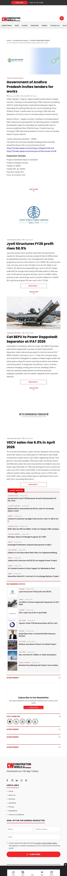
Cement (10, 516)
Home (9, 41)
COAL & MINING (12, 550)
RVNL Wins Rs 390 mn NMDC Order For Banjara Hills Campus (33, 529)
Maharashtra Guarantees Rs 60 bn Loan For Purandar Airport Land (31, 509)
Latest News (7, 25)
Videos (44, 25)
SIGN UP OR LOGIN (35, 2)
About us (12, 795)
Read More (33, 286)
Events (24, 25)
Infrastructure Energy (20, 41)
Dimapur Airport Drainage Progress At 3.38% (27, 537)
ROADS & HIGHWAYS (24, 662)
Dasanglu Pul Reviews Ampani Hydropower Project (29, 545)
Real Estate (22, 620)
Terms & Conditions (16, 814)
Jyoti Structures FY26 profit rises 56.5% (35, 592)
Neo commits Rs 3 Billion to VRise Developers (37, 655)
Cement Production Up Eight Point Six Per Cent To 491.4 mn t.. (33, 520)
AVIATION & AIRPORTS (14, 506)
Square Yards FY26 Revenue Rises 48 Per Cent (38, 623)
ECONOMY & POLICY (13, 496)
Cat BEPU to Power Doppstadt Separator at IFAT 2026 (39, 603)
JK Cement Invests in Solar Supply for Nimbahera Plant (31, 568)
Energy (10, 542)
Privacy (11, 807)
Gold (17, 25)
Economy (21, 589)
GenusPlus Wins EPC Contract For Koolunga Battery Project (33, 576)
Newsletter (13, 811)
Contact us (55, 25)
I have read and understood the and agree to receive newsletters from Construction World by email (34, 845)
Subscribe (19, 3)
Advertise (35, 25)
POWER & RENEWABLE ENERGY (40, 41)
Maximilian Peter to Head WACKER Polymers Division (37, 635)
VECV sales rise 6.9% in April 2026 (33, 613)
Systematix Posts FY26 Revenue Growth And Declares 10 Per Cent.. (32, 499)
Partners (12, 799)
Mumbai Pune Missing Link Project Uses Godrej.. (38, 665)
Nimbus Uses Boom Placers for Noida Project (37, 644)
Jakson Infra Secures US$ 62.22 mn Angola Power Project (32, 560)
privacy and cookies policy (46, 843)
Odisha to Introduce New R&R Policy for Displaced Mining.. (33, 553)
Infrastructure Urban (14, 240)
